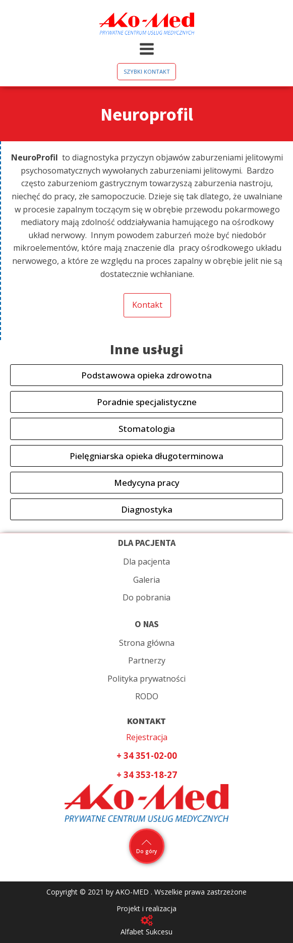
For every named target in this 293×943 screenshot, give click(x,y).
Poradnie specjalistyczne (147, 402)
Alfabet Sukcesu (146, 931)
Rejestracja (146, 737)
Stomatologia (147, 428)
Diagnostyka (146, 509)
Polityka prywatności (146, 678)
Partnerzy (146, 660)
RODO (146, 696)
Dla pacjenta (146, 561)
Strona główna (146, 642)
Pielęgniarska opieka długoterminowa (146, 456)
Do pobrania (146, 597)
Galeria (146, 579)
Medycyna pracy (147, 482)
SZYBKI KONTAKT (147, 71)
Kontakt (147, 304)
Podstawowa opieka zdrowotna (146, 375)
